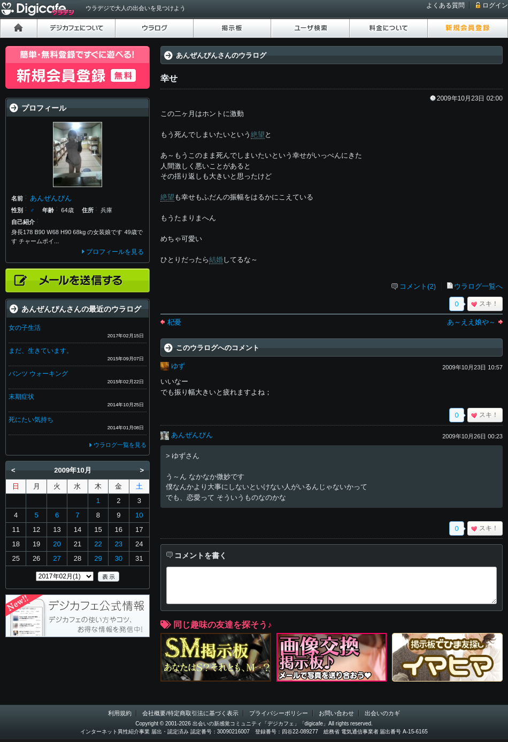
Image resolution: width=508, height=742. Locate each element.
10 (139, 515)
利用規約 (120, 713)
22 (98, 544)
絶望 (258, 134)
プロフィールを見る (115, 252)
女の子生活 (25, 327)
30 (118, 558)
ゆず (178, 366)
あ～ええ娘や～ (471, 322)
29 (98, 558)
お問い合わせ (336, 713)
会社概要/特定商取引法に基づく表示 (190, 713)
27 (56, 558)
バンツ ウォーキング (38, 373)
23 (118, 544)
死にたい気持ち (31, 419)
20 (56, 544)
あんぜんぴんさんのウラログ (221, 55)
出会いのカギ (382, 713)
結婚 (216, 260)
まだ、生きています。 (41, 350)
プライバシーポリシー (278, 713)
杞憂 (174, 322)
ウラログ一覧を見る (120, 445)
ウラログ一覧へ (478, 286)
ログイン (495, 5)
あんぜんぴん (192, 435)
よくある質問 (445, 5)
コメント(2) (417, 286)
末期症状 (21, 396)
